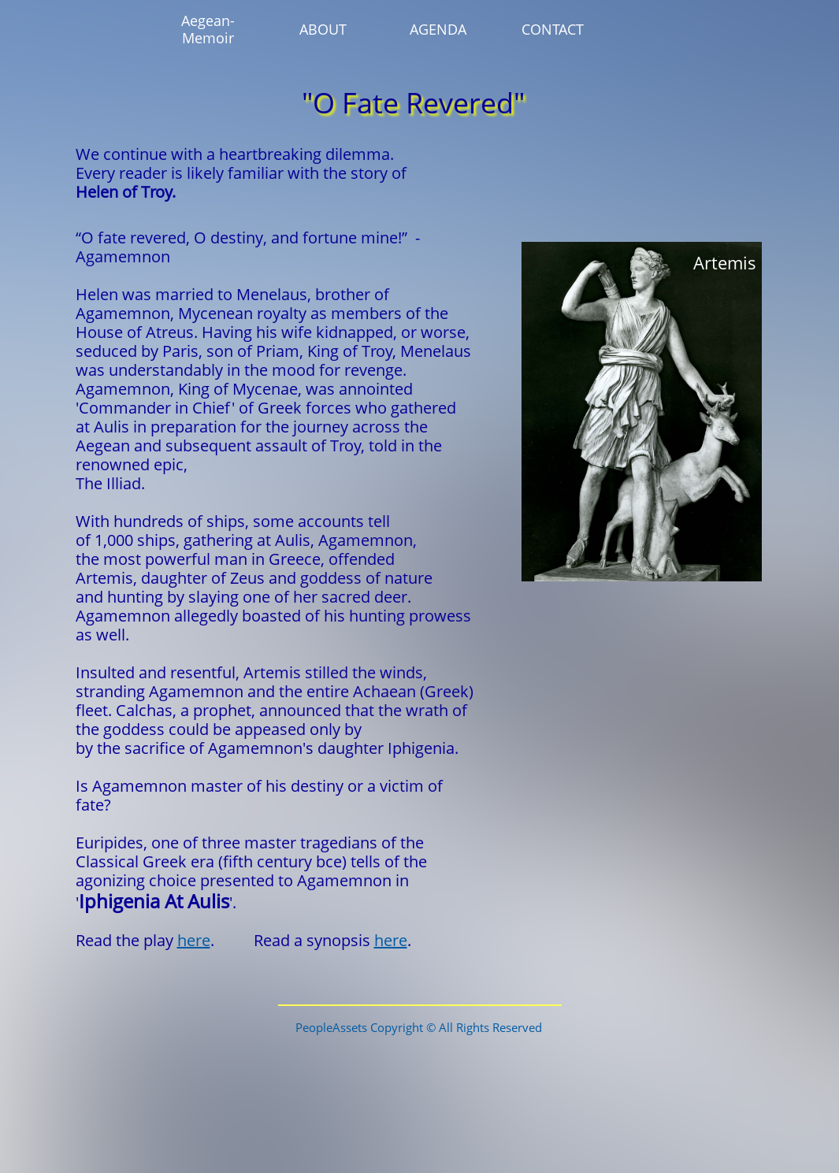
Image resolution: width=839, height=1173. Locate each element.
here (193, 940)
